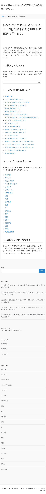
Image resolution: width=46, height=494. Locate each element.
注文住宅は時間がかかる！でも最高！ (18, 102)
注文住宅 (8, 223)
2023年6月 (4, 354)
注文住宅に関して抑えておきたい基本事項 (19, 144)
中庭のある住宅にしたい (13, 111)
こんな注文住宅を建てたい (14, 99)
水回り (7, 220)
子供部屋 (8, 202)
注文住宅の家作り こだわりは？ (16, 105)
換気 (6, 214)
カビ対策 (8, 175)
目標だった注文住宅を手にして (15, 132)
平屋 (6, 205)
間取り (7, 229)
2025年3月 (4, 349)
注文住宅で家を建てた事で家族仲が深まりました (21, 117)
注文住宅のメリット (11, 135)
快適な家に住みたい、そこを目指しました (19, 147)
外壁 (6, 199)
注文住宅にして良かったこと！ (15, 120)
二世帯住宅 (8, 193)
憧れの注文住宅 (10, 153)
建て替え (8, 211)
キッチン (8, 178)
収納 (6, 196)
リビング (8, 187)
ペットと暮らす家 (11, 184)
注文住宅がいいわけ (11, 123)
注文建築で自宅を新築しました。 (16, 150)
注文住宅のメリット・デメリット (16, 138)
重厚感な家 (8, 96)
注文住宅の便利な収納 (12, 126)
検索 (2, 267)
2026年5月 (4, 343)
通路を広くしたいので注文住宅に (16, 114)
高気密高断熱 (9, 232)
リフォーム (8, 190)
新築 (6, 217)
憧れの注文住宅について (13, 108)
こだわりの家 (9, 181)
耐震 (6, 226)
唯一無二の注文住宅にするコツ (15, 129)
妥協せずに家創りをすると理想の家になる (19, 141)
